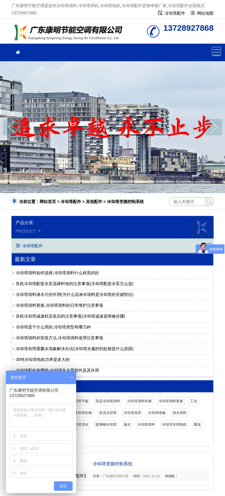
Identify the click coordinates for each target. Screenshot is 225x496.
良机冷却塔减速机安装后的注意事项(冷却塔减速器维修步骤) (70, 316)
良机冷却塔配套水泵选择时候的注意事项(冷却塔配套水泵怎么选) (74, 283)
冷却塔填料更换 (170, 401)
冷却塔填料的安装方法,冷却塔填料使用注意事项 (59, 337)
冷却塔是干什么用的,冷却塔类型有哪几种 (53, 327)
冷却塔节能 (79, 401)
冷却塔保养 (132, 413)
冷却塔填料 (146, 424)
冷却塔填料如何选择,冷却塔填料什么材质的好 (57, 272)
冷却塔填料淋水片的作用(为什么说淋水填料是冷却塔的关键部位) (74, 294)
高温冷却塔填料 (108, 401)
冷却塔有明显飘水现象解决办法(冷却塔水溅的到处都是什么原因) (74, 348)
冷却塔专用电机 (174, 424)
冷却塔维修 (157, 413)
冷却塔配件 (175, 13)
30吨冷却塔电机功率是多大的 (43, 359)
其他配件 (94, 201)
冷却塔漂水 (79, 424)
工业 (193, 401)
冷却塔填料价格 (139, 401)
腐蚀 (197, 424)
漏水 (127, 424)
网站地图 (205, 13)
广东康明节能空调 (70, 33)
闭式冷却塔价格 (79, 413)
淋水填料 (180, 413)
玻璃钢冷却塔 (106, 424)
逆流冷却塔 (108, 413)
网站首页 (48, 201)
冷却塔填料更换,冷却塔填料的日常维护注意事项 (59, 305)
